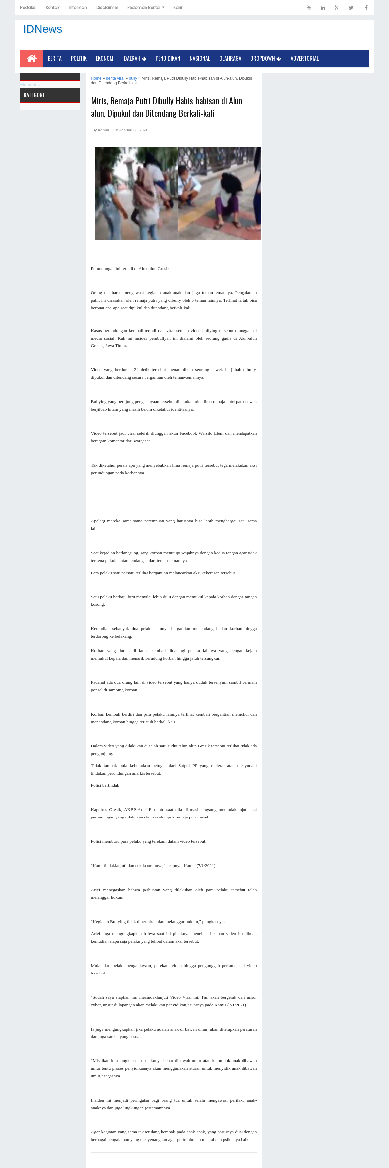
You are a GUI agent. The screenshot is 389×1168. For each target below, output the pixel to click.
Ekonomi (105, 58)
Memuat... (30, 84)
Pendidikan (168, 58)
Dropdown (265, 58)
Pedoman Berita (143, 7)
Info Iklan (78, 7)
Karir (177, 7)
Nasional (200, 58)
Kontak (52, 7)
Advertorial (305, 58)
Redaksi (28, 7)
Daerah (135, 58)
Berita (55, 58)
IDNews (42, 28)
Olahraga (230, 58)
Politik (79, 58)
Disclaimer (107, 7)
